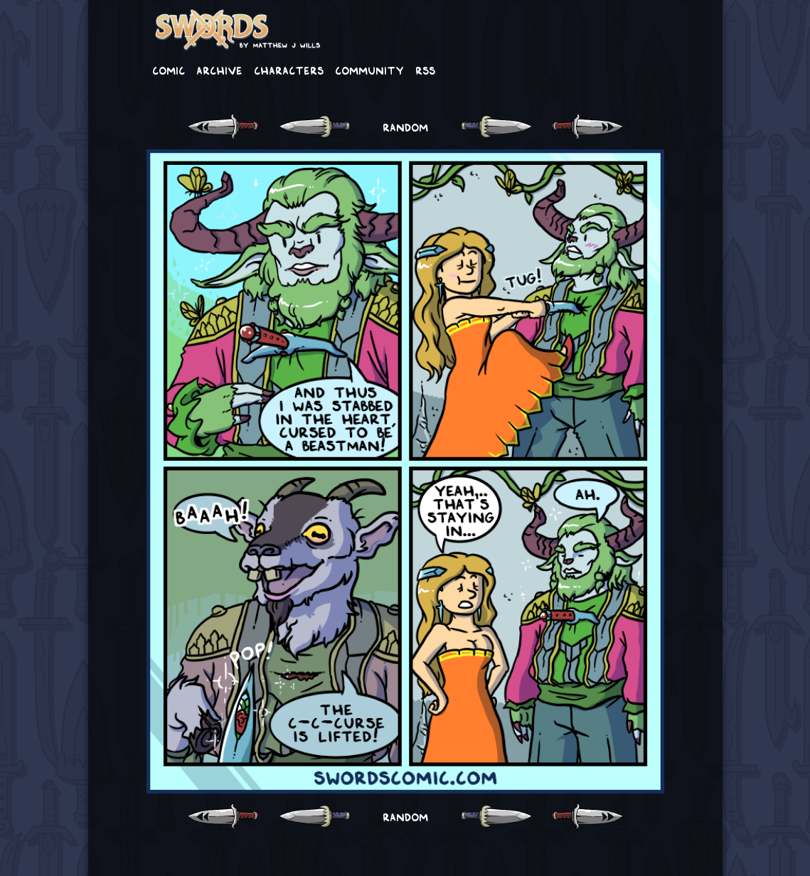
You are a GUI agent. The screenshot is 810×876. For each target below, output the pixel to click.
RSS (425, 69)
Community (369, 69)
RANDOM (405, 126)
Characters (289, 69)
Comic (168, 69)
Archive (219, 69)
